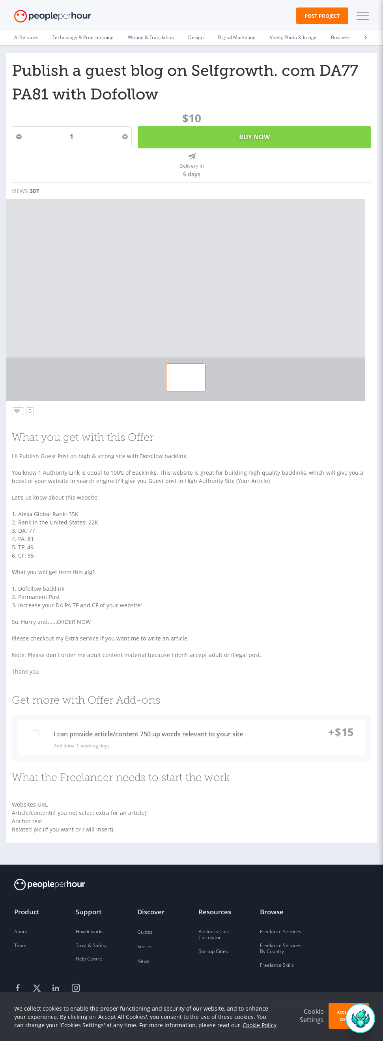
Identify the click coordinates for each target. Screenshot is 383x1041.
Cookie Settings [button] (312, 1015)
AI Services (26, 37)
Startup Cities (213, 951)
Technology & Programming (83, 37)
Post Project (322, 15)
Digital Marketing (237, 37)
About (20, 931)
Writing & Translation (151, 37)
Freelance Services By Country (280, 948)
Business (341, 37)
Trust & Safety (91, 945)
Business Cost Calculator (213, 934)
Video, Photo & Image (293, 37)
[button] (361, 16)
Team (20, 945)
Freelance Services (280, 931)
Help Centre (89, 958)
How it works (90, 931)
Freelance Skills (277, 965)
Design (196, 37)
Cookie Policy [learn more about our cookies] (260, 1025)
